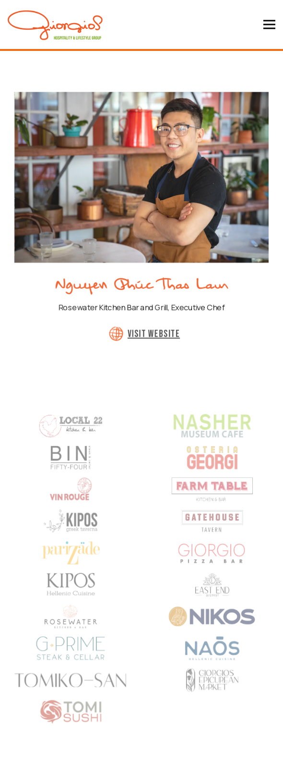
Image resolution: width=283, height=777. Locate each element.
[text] (212, 498)
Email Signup (142, 765)
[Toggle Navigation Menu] (269, 24)
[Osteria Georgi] (212, 465)
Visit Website (154, 341)
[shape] (70, 432)
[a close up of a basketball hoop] (70, 631)
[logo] (70, 498)
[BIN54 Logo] (70, 465)
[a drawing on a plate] (212, 432)
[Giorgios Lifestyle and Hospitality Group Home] (55, 24)
